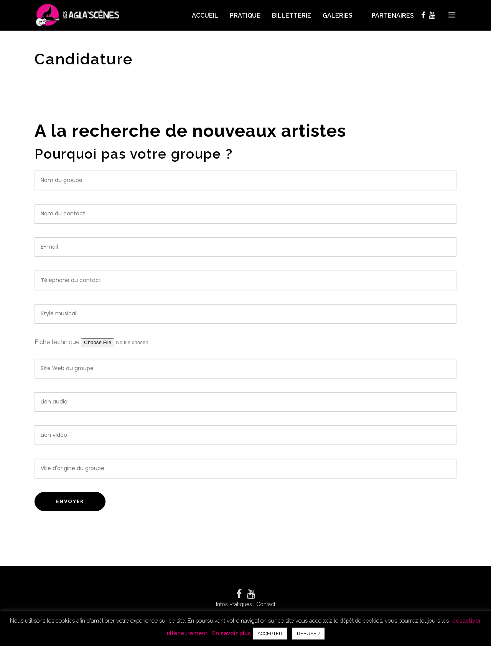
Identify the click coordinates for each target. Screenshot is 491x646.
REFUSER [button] (308, 633)
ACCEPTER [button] (269, 633)
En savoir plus (231, 633)
